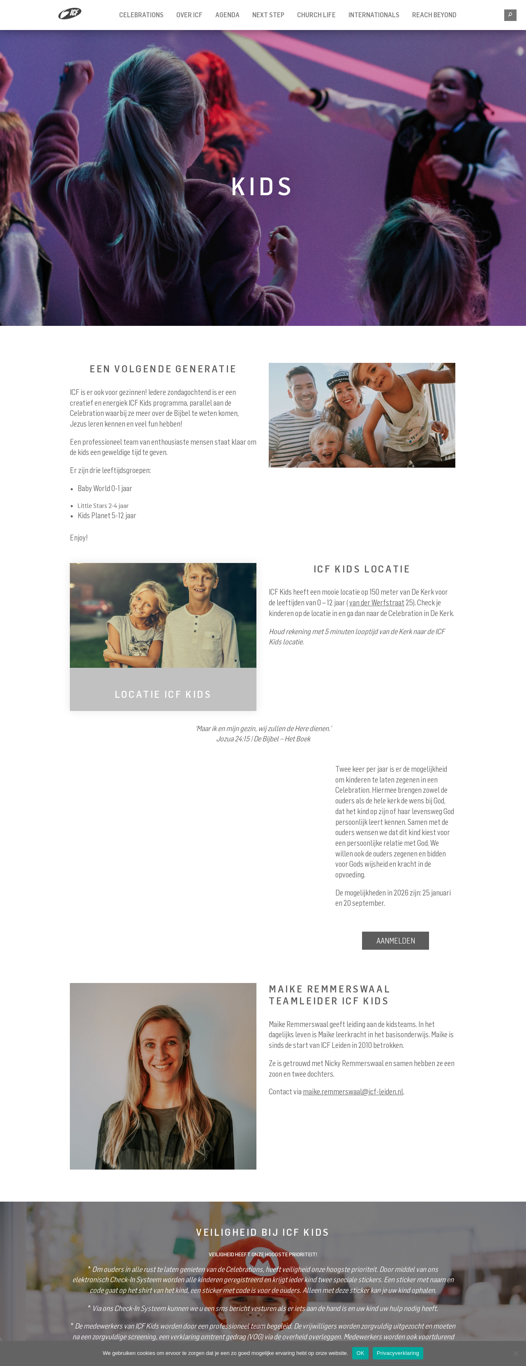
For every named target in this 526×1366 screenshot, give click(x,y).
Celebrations (141, 15)
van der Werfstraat (376, 602)
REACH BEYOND (434, 15)
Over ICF (189, 15)
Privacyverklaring (398, 1353)
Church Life (316, 15)
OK (360, 1353)
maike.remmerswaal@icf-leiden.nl (353, 1091)
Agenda (227, 15)
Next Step (268, 15)
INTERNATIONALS (373, 15)
